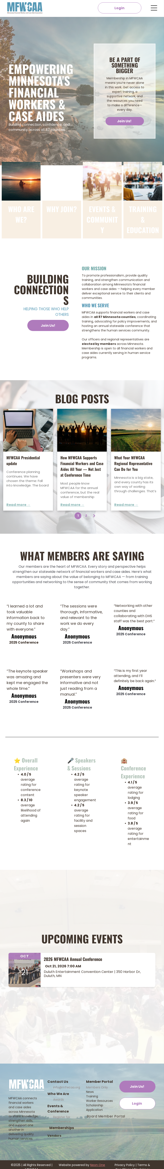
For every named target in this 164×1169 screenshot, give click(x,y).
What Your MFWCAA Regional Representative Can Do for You (133, 463)
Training (92, 1096)
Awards (58, 1099)
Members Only (97, 1087)
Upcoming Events (82, 938)
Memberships (61, 1127)
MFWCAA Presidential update (23, 460)
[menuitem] (105, 1116)
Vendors (54, 1136)
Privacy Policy (125, 1165)
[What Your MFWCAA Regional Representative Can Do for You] (136, 430)
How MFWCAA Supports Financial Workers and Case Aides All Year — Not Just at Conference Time (81, 466)
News (90, 1092)
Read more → (18, 504)
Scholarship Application (94, 1107)
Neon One (97, 1165)
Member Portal (99, 1081)
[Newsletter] (28, 430)
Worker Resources (99, 1101)
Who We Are (58, 1093)
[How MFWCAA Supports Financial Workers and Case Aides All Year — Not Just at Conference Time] (82, 430)
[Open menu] (154, 8)
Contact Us (57, 1081)
